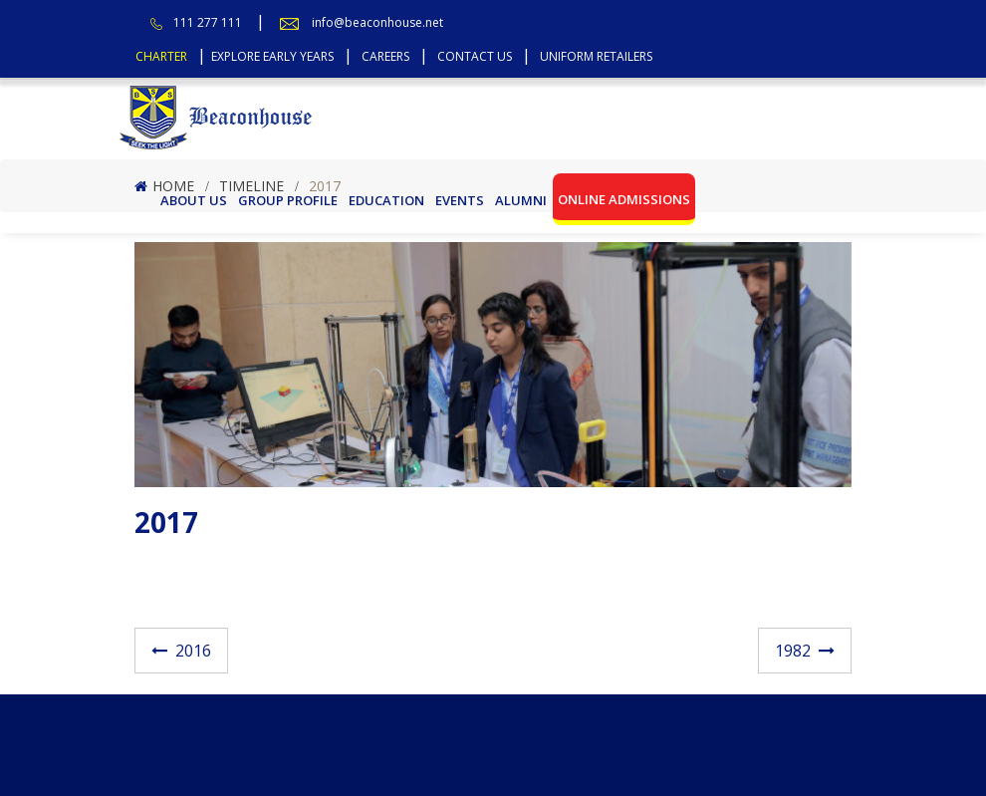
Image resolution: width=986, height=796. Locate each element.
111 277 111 (207, 22)
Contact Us (474, 56)
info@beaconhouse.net (377, 22)
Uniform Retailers (596, 56)
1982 (793, 651)
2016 (193, 651)
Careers (385, 56)
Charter (161, 56)
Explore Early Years (272, 56)
